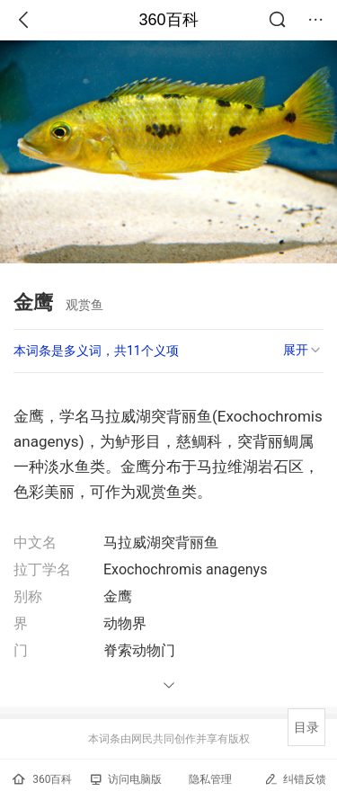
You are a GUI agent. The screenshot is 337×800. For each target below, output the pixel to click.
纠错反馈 (295, 779)
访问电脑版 (126, 779)
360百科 (168, 20)
